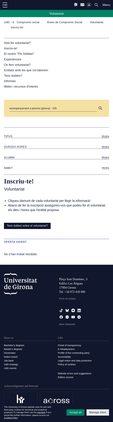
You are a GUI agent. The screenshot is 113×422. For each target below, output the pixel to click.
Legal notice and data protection (75, 360)
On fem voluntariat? (17, 64)
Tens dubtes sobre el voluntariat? (27, 225)
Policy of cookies (67, 364)
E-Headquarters (66, 349)
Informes (10, 81)
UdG (7, 22)
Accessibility (64, 357)
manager (41, 412)
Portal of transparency (69, 345)
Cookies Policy (11, 418)
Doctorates (10, 353)
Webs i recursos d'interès (21, 86)
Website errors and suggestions (74, 373)
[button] (100, 108)
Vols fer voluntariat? (17, 43)
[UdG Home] (5, 5)
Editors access (65, 377)
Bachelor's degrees (14, 345)
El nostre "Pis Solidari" (19, 53)
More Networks (67, 324)
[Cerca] (53, 108)
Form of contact (67, 298)
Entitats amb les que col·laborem (26, 70)
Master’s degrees (13, 349)
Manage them (97, 412)
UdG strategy (11, 364)
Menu (106, 5)
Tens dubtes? (13, 75)
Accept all (75, 412)
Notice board (11, 357)
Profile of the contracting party (74, 353)
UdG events (10, 368)
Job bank (9, 360)
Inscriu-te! (10, 48)
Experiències (12, 59)
